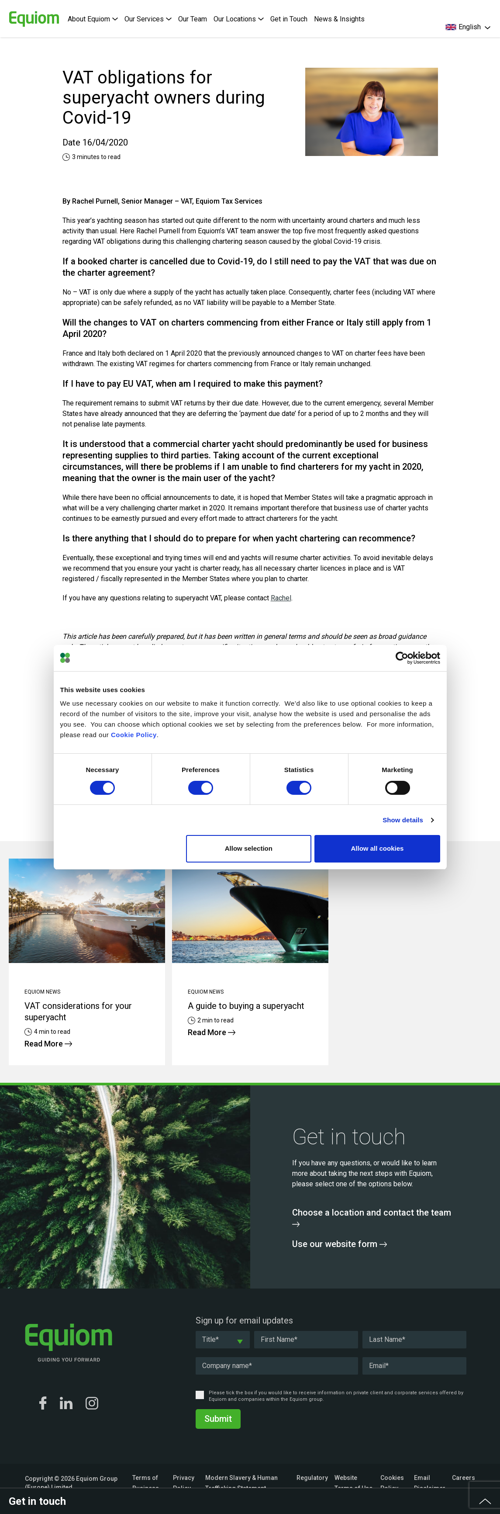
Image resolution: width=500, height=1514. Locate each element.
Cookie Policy (134, 734)
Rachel (281, 598)
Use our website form (339, 1244)
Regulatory (312, 1477)
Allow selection (248, 848)
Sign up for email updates (244, 1320)
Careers (463, 1477)
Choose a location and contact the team (371, 1217)
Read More (48, 1043)
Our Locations (239, 19)
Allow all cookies (377, 848)
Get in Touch (288, 19)
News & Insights (339, 19)
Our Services (148, 19)
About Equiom (93, 19)
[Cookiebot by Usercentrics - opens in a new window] (402, 658)
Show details (403, 820)
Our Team (192, 19)
